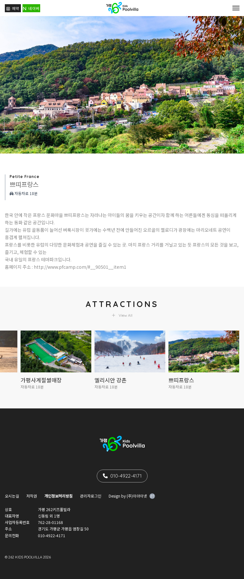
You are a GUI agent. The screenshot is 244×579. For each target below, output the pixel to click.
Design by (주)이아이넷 (132, 496)
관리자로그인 (90, 496)
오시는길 (12, 496)
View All (122, 315)
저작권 (31, 496)
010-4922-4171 (122, 476)
